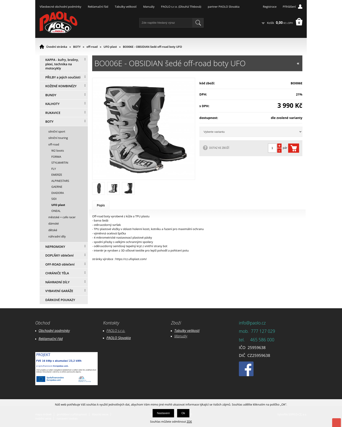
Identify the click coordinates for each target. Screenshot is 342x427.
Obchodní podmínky (54, 330)
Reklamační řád (98, 7)
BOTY (77, 47)
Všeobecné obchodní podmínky (60, 7)
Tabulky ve (182, 330)
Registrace (270, 7)
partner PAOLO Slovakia (224, 7)
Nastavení (163, 413)
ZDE (189, 421)
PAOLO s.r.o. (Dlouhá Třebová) (181, 7)
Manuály (149, 7)
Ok (183, 413)
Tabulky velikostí (125, 7)
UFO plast (110, 47)
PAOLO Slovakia (118, 337)
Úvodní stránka (56, 47)
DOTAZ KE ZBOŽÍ (219, 147)
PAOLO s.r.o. (115, 330)
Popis (101, 205)
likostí (194, 330)
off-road (92, 47)
